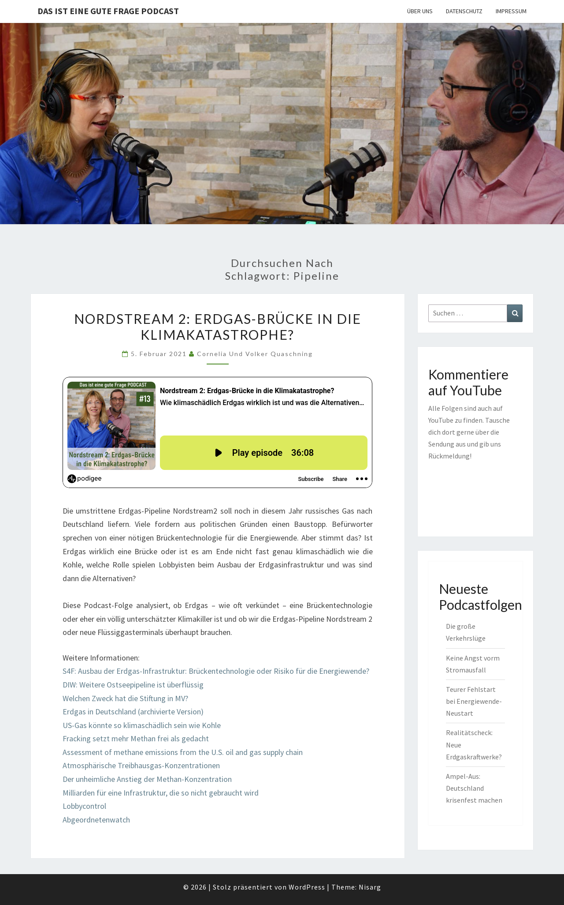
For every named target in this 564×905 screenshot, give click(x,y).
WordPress (307, 886)
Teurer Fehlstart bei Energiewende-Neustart (474, 701)
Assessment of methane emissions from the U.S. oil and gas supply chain (183, 752)
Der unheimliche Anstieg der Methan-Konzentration (147, 779)
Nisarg (370, 886)
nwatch (118, 820)
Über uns (420, 11)
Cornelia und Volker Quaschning (255, 353)
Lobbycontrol (84, 806)
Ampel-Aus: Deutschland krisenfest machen (474, 788)
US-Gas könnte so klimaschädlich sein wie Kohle (142, 725)
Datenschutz (464, 11)
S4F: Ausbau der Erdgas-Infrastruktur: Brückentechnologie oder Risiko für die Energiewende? (216, 671)
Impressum (511, 11)
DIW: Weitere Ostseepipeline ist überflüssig (133, 685)
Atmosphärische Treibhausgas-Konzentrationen (141, 765)
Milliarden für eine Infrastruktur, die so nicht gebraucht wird (161, 793)
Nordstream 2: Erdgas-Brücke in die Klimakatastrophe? (217, 326)
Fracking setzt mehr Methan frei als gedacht (136, 738)
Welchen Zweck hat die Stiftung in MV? (125, 698)
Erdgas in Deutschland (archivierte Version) (133, 711)
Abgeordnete (84, 820)
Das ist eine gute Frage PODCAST (108, 10)
